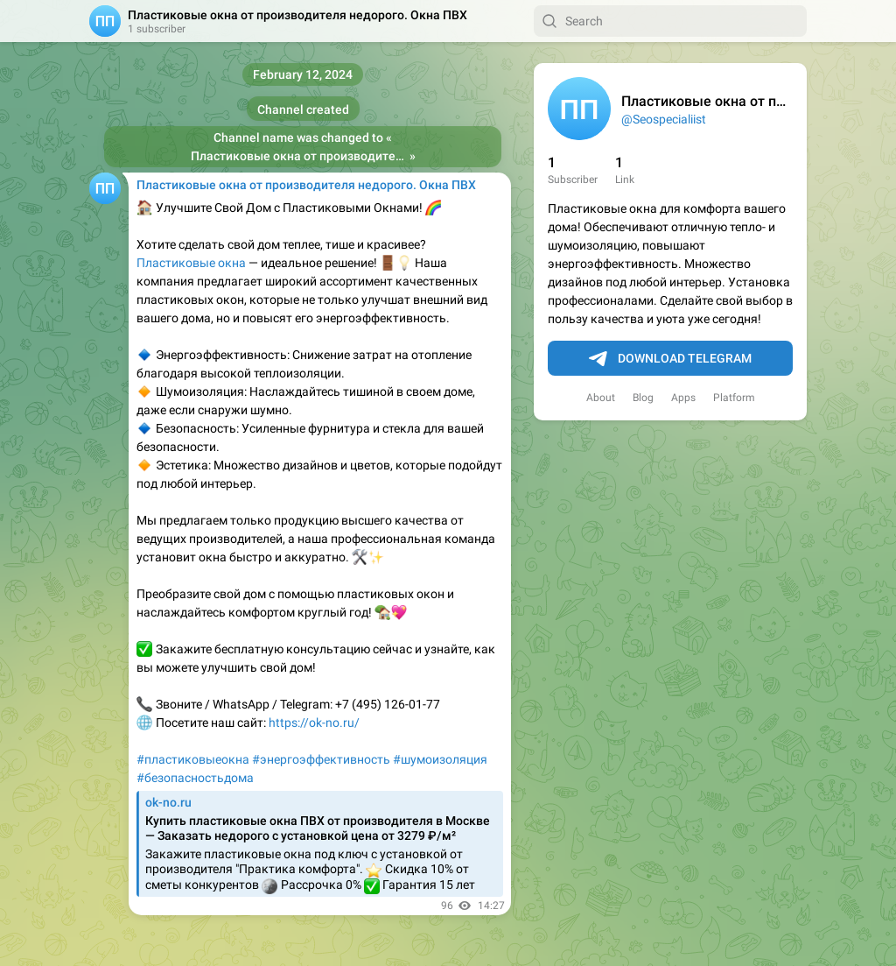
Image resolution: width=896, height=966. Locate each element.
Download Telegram (670, 359)
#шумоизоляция (440, 759)
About (600, 397)
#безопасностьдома (195, 778)
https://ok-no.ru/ (314, 723)
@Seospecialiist (663, 119)
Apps (683, 397)
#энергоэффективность (321, 759)
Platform (734, 397)
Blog (643, 397)
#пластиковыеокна (192, 759)
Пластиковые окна (191, 263)
